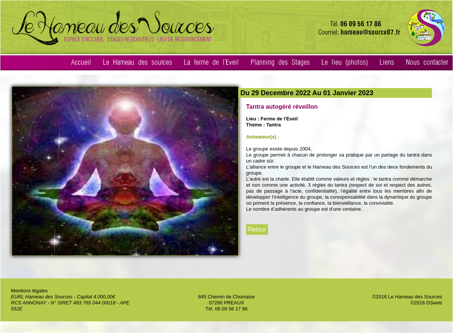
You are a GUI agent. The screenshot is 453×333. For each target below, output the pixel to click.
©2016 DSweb (426, 303)
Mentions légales (29, 290)
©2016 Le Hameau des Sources (407, 297)
